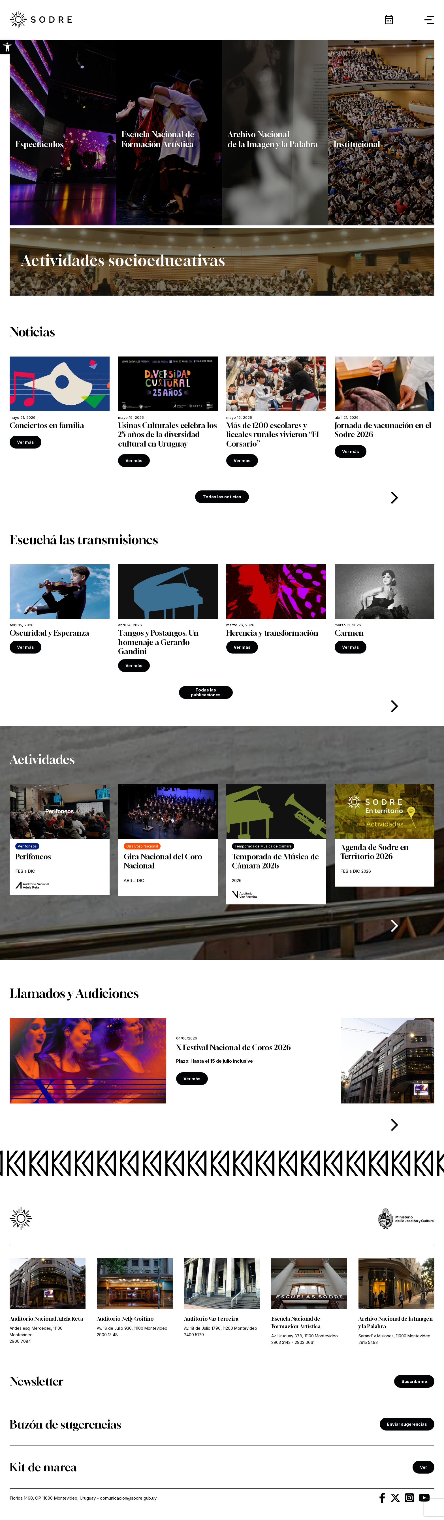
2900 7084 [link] (20, 1341)
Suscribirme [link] (414, 1381)
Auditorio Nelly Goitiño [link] (125, 1319)
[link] (60, 609)
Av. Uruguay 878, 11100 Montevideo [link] (304, 1335)
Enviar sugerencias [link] (407, 1424)
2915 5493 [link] (368, 1342)
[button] (7, 47)
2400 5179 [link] (194, 1334)
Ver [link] (423, 1467)
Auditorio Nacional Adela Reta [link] (46, 1319)
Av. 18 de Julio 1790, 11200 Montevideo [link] (220, 1328)
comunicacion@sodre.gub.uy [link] (128, 1498)
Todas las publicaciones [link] (206, 692)
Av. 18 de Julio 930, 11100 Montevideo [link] (132, 1328)
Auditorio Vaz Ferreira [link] (211, 1319)
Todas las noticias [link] (222, 496)
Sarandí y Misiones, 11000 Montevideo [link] (394, 1335)
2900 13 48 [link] (107, 1334)
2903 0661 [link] (305, 1342)
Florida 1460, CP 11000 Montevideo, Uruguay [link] (53, 1498)
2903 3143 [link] (281, 1342)
